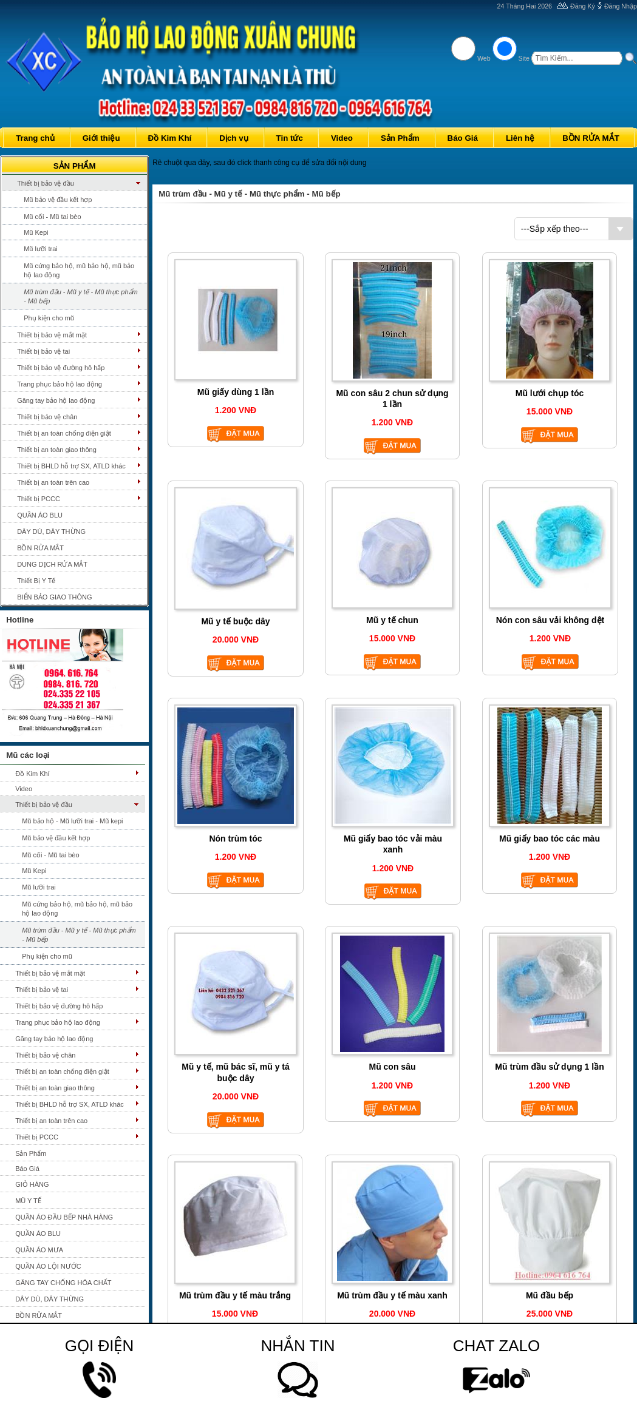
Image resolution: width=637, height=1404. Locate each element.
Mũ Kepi (36, 232)
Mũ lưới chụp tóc (550, 393)
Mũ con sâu (392, 1067)
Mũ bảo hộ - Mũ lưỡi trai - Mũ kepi (72, 821)
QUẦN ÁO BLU (40, 515)
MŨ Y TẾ (28, 1200)
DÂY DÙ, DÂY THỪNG (51, 531)
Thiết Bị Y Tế (36, 580)
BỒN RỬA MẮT (40, 548)
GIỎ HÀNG (32, 1184)
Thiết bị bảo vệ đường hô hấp (60, 367)
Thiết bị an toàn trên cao (53, 482)
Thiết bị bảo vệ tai (43, 351)
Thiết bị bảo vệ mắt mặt (52, 335)
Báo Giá (27, 1168)
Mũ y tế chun (392, 620)
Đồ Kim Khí (32, 773)
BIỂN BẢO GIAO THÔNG (54, 597)
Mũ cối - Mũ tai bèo (52, 216)
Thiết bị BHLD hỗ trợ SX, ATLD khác (71, 466)
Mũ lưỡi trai (41, 248)
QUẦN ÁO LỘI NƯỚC (48, 1266)
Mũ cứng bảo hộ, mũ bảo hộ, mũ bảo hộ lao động (79, 270)
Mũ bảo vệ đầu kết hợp (58, 199)
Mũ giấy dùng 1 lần (235, 392)
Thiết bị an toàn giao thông (57, 449)
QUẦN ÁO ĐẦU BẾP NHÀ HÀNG (64, 1217)
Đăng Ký (582, 6)
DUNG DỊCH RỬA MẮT (52, 564)
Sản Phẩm (30, 1153)
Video (23, 788)
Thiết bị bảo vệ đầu (45, 183)
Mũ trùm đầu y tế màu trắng (235, 1295)
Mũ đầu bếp (549, 1295)
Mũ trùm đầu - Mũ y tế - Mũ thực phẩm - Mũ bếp (81, 296)
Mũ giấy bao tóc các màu (549, 838)
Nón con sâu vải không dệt (550, 620)
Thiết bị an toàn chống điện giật (64, 433)
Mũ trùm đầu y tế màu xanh (392, 1295)
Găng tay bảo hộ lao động (56, 400)
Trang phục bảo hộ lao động (59, 384)
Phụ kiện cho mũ (49, 318)
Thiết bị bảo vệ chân (47, 416)
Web (483, 58)
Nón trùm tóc (235, 838)
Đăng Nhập (620, 6)
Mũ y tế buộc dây (235, 621)
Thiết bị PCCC (38, 498)
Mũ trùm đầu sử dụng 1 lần (549, 1067)
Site (524, 58)
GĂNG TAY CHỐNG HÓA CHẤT (63, 1282)
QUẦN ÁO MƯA (39, 1250)
